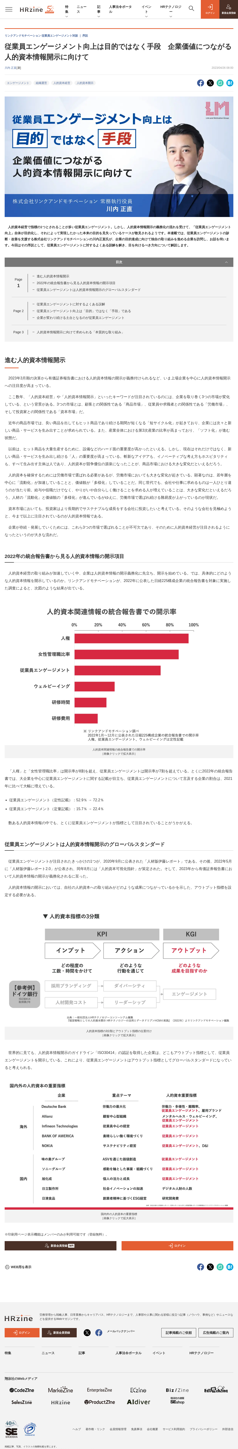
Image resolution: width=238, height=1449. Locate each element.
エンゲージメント (18, 83)
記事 (98, 9)
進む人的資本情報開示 (53, 276)
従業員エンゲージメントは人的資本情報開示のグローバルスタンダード (89, 290)
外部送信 (227, 1429)
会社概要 (152, 1429)
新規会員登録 (60, 1245)
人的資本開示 (85, 83)
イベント (146, 9)
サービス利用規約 (174, 1429)
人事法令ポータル (129, 1353)
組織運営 (41, 83)
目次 (172, 262)
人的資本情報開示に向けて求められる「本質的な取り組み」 (81, 332)
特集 (66, 9)
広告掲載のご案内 (216, 1333)
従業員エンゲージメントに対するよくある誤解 (71, 304)
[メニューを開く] (9, 9)
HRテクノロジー (170, 9)
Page (18, 311)
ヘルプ (77, 1429)
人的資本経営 (61, 83)
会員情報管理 (118, 1429)
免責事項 (136, 1429)
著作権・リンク (95, 1429)
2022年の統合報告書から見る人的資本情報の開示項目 (76, 283)
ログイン (176, 1245)
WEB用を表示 (18, 1267)
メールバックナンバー (121, 1331)
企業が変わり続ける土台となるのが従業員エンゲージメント (81, 318)
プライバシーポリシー (204, 1429)
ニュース (48, 1353)
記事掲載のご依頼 (179, 1333)
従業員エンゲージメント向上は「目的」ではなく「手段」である (84, 311)
